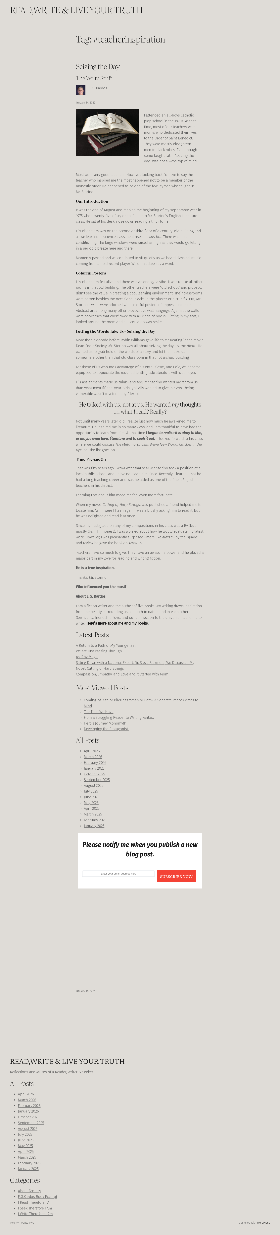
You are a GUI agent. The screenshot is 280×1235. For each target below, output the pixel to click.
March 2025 (93, 814)
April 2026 (92, 751)
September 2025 (97, 779)
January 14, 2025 (85, 991)
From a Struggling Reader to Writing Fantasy (119, 717)
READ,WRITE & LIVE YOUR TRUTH (76, 9)
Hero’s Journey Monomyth (105, 723)
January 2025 (94, 825)
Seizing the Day (97, 66)
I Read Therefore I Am (35, 1202)
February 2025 (95, 820)
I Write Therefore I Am (35, 1213)
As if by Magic (87, 657)
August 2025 (93, 785)
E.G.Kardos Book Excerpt (37, 1196)
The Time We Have (99, 711)
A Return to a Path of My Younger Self (106, 645)
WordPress (263, 1222)
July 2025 (91, 791)
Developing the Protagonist (106, 729)
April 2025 (92, 808)
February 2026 (95, 762)
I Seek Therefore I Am (35, 1208)
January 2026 (94, 768)
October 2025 (94, 774)
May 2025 (91, 802)
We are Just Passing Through (99, 651)
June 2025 (91, 797)
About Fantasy (29, 1191)
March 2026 (93, 756)
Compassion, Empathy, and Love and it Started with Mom (122, 674)
